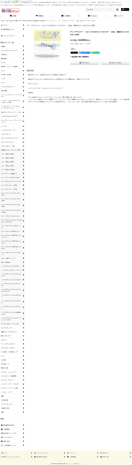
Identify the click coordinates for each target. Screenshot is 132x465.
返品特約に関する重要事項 (79, 57)
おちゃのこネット (62, 463)
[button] (115, 62)
